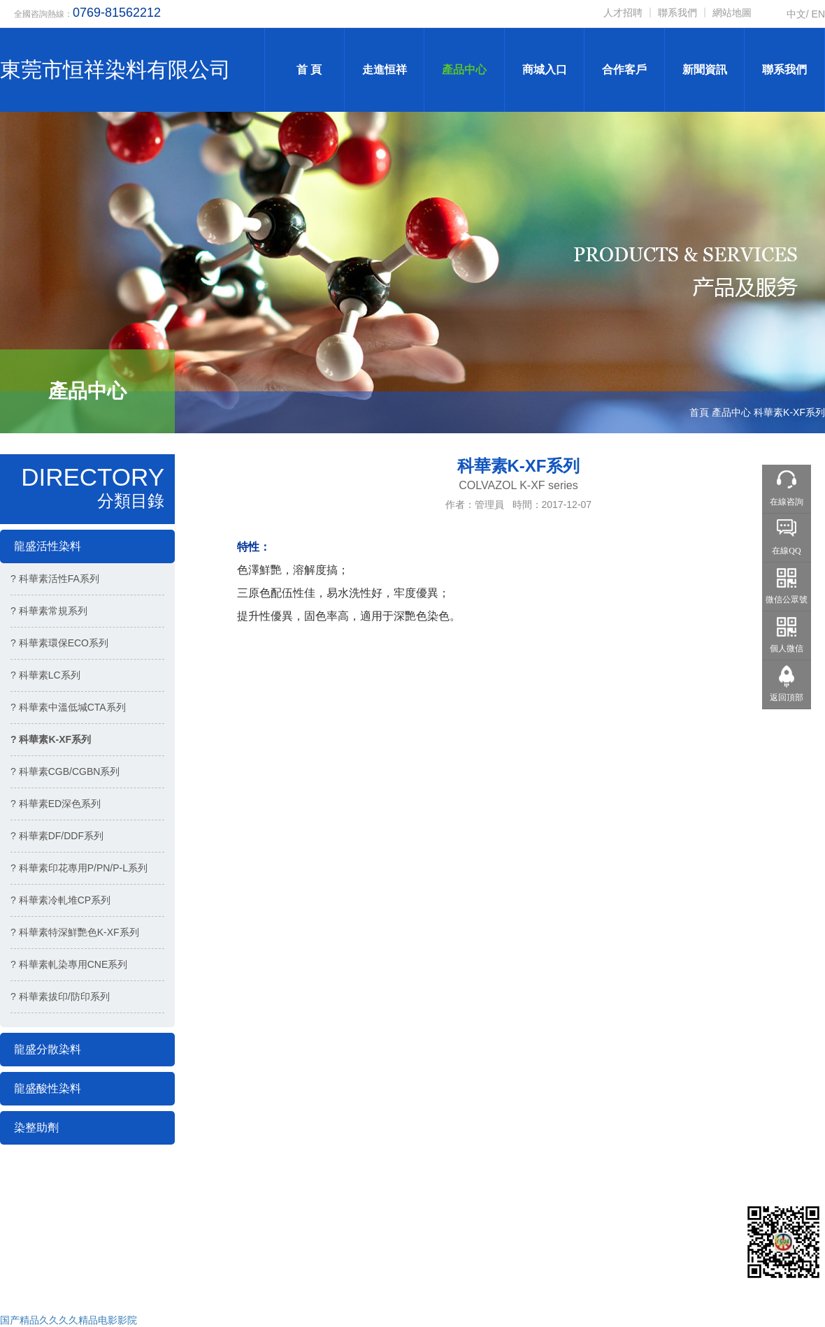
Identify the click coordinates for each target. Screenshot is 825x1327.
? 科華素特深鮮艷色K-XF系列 (74, 932)
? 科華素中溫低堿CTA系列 (68, 707)
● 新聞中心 (529, 1258)
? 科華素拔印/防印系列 (60, 996)
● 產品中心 (529, 1237)
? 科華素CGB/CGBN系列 (65, 771)
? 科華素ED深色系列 (55, 803)
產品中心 (464, 69)
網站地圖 (732, 12)
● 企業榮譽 (442, 1258)
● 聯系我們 (442, 1278)
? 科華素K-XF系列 (50, 739)
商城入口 (544, 69)
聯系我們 (677, 12)
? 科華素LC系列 (45, 675)
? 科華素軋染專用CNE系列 (68, 964)
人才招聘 (623, 12)
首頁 (699, 412)
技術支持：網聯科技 (58, 1276)
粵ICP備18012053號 (224, 1276)
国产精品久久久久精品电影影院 (68, 1320)
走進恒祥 (384, 69)
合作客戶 (624, 69)
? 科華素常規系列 (48, 610)
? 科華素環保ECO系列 (59, 642)
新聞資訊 (704, 69)
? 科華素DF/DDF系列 (56, 835)
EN (818, 14)
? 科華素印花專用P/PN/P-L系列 (79, 867)
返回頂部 (786, 697)
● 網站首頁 (442, 1217)
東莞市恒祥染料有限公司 (115, 69)
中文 (796, 14)
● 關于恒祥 (529, 1217)
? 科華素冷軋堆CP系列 (60, 900)
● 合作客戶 (442, 1237)
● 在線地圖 (529, 1278)
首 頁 (304, 69)
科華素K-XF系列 (789, 412)
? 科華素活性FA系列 (54, 578)
